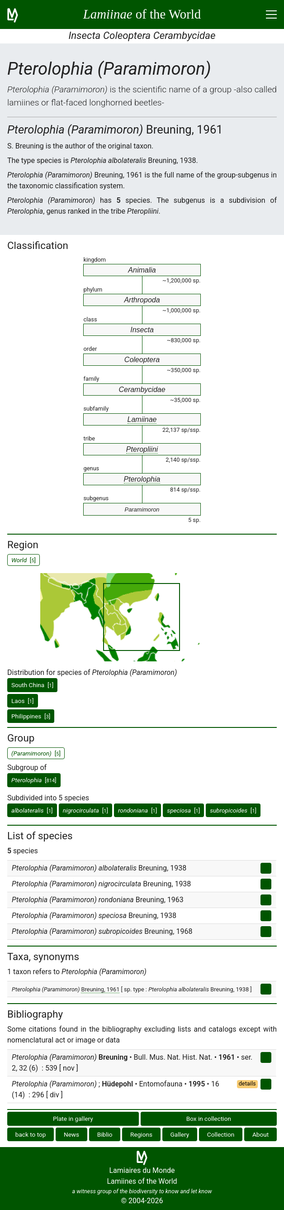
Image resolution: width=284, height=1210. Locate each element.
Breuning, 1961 (100, 989)
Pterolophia (142, 479)
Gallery (179, 1134)
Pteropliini (142, 449)
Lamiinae (142, 419)
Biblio (105, 1134)
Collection (221, 1134)
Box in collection (208, 1118)
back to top (30, 1134)
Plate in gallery (73, 1118)
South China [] (32, 685)
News (71, 1134)
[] (34, 780)
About (260, 1134)
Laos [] (22, 700)
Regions (141, 1134)
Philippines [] (30, 716)
